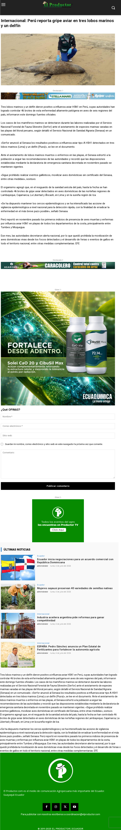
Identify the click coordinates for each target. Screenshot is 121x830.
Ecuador (41, 556)
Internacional (43, 614)
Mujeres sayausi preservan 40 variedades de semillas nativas (75, 588)
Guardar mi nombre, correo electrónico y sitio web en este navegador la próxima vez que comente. (54, 444)
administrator (42, 566)
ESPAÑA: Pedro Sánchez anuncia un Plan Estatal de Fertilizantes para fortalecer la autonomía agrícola (69, 648)
